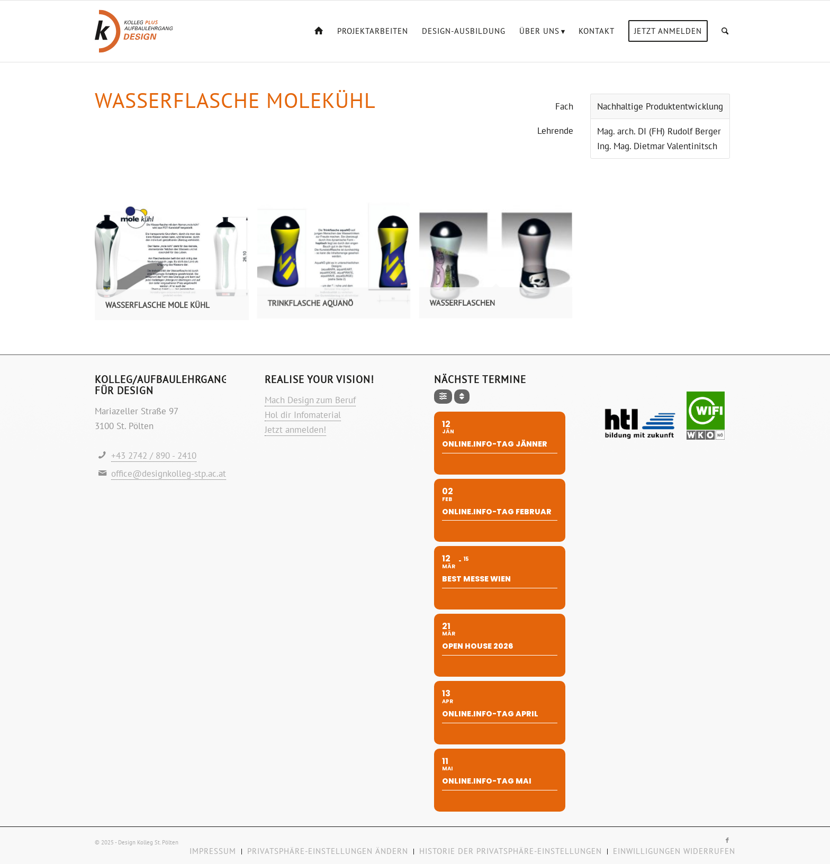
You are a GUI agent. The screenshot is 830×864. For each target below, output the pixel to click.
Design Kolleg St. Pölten (148, 842)
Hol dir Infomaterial (303, 415)
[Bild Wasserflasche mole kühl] (176, 263)
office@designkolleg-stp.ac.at (168, 473)
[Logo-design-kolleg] (134, 31)
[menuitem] (319, 31)
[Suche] (725, 31)
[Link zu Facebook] (727, 840)
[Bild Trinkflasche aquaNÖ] (338, 263)
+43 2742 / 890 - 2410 (153, 455)
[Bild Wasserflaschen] (500, 263)
